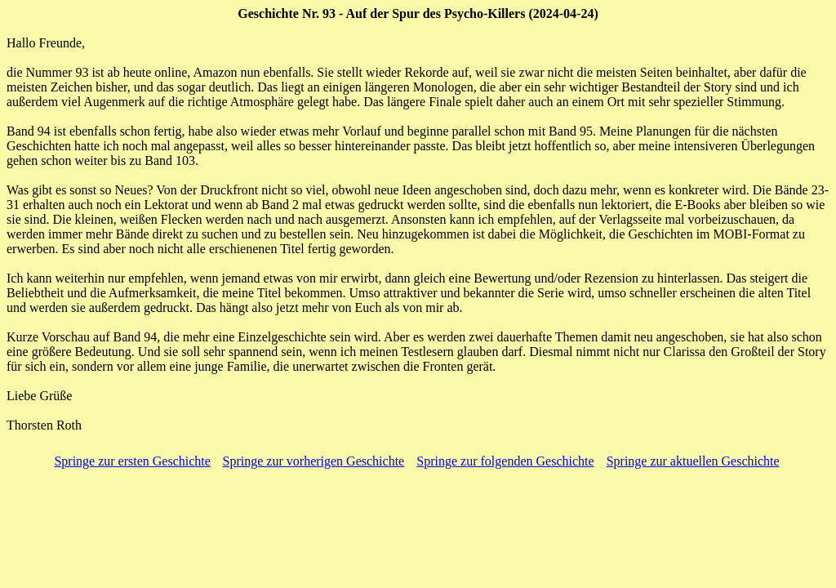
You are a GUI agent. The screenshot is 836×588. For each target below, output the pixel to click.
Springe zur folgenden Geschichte (505, 461)
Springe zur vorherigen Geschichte (314, 461)
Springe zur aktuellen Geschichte (693, 461)
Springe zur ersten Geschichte (132, 461)
